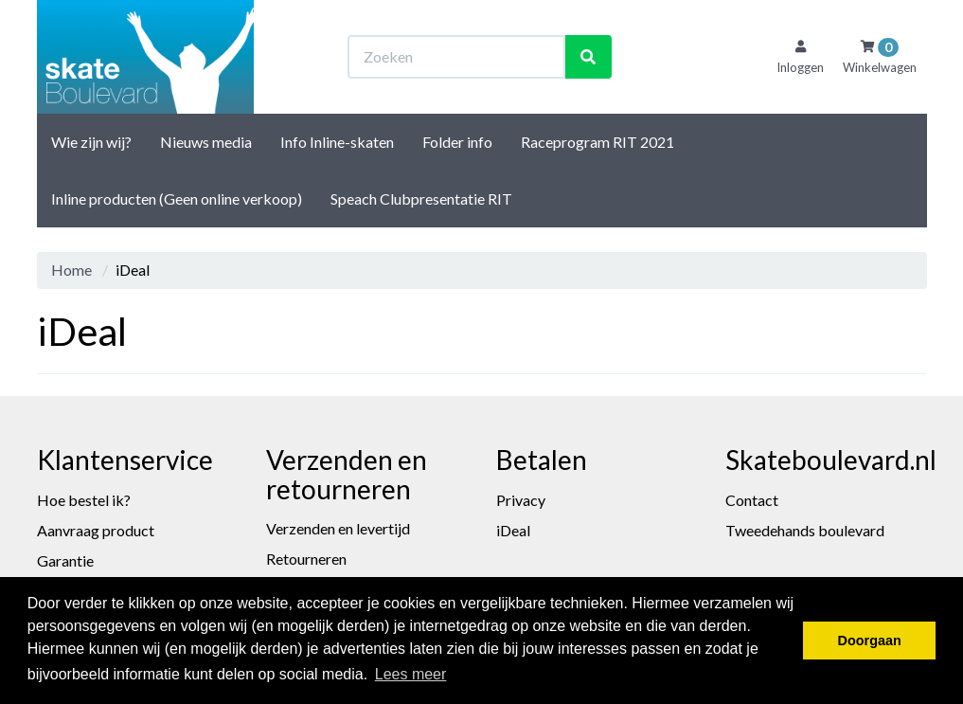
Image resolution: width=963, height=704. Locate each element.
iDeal (513, 530)
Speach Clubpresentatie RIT (421, 199)
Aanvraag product (95, 530)
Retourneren (306, 559)
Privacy (520, 500)
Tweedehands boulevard (804, 530)
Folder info (457, 142)
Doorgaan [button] (869, 640)
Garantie (65, 560)
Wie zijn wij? (91, 142)
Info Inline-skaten (337, 142)
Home (71, 270)
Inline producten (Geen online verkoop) (176, 199)
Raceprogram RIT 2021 (597, 142)
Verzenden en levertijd (338, 528)
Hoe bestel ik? (84, 500)
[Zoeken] (588, 57)
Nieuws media (206, 142)
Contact (751, 500)
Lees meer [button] (411, 674)
